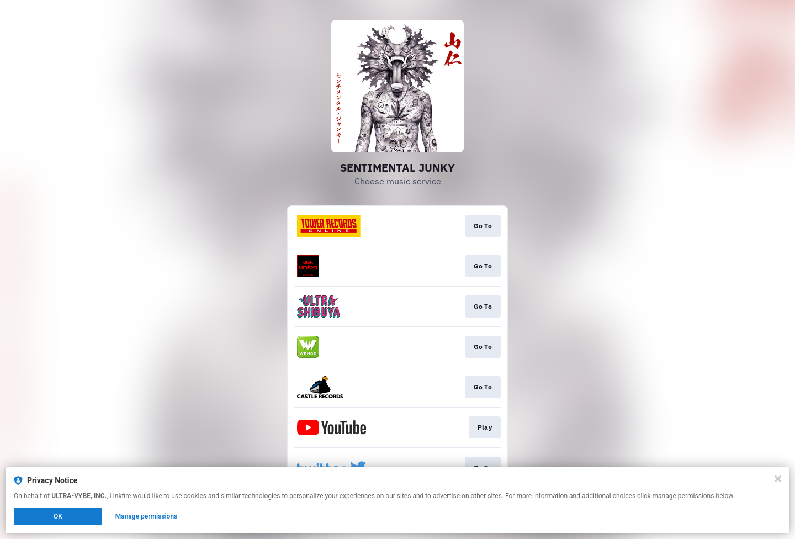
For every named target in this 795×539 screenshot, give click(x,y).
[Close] (778, 479)
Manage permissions (146, 516)
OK (58, 516)
